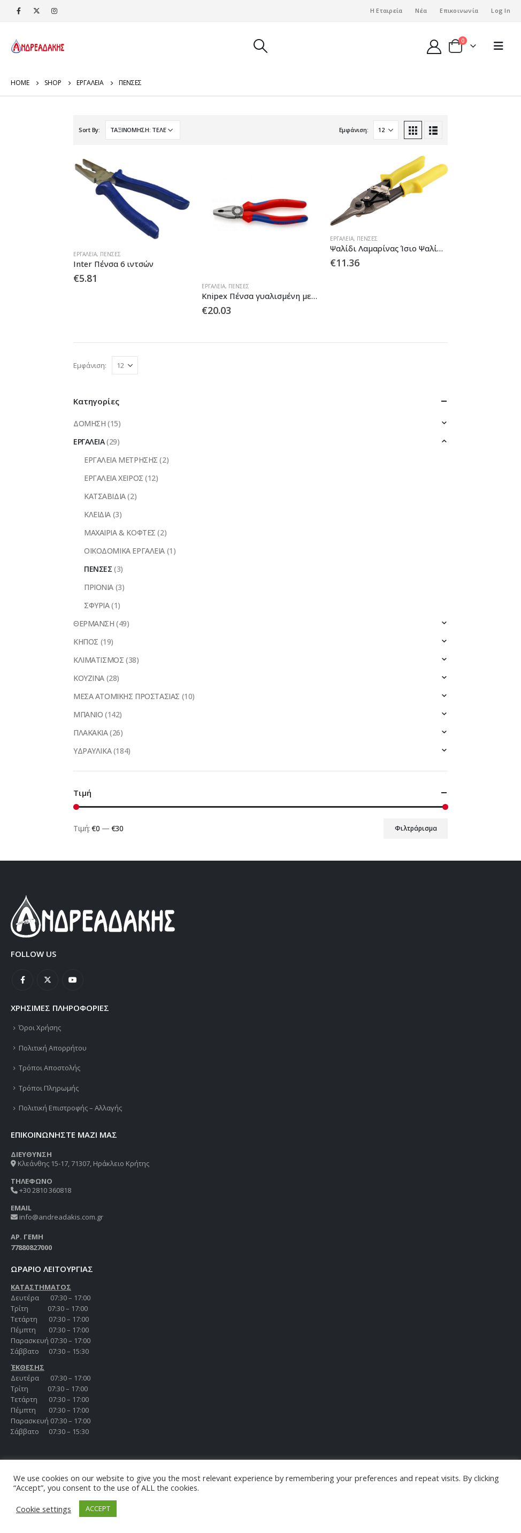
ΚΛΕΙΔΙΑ (97, 514)
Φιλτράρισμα (416, 828)
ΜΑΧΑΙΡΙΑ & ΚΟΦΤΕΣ (120, 532)
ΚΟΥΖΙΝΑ (88, 678)
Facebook (22, 980)
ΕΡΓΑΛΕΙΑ (85, 254)
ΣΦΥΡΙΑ (96, 605)
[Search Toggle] (260, 46)
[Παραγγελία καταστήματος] (142, 130)
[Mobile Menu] (498, 46)
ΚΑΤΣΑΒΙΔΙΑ (105, 496)
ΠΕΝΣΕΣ (110, 254)
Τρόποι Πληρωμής (49, 1088)
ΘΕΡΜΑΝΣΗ (93, 623)
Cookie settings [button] (43, 1509)
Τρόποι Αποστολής (49, 1067)
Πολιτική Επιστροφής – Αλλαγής (70, 1108)
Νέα (421, 10)
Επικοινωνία (459, 10)
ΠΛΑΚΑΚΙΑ (90, 732)
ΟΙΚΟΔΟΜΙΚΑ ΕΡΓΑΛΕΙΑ (124, 551)
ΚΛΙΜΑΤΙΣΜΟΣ (98, 660)
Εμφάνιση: (354, 130)
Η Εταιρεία (386, 10)
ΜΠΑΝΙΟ (88, 714)
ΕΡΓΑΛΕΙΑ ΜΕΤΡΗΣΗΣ (121, 460)
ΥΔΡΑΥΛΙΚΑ (92, 751)
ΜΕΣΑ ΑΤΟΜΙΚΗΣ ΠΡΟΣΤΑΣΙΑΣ (126, 696)
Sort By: (89, 130)
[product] (132, 198)
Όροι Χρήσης (40, 1027)
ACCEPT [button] (98, 1508)
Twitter (47, 980)
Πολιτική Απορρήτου (53, 1048)
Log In (500, 10)
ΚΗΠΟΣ (85, 642)
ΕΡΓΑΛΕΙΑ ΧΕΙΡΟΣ (113, 478)
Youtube (72, 980)
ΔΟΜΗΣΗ (89, 423)
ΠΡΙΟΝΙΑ (98, 587)
